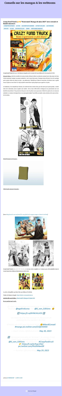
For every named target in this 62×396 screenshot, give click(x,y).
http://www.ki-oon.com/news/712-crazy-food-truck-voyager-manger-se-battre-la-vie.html (27, 214)
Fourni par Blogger (31, 391)
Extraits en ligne (40, 25)
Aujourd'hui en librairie (28, 25)
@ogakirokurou (22, 309)
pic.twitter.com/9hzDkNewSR (31, 346)
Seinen (27, 28)
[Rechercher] (58, 3)
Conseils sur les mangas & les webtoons (30, 3)
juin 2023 (6, 28)
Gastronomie (50, 25)
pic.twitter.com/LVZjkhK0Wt (35, 327)
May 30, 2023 (45, 331)
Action (18, 25)
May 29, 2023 (43, 350)
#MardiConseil (49, 324)
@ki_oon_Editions (42, 309)
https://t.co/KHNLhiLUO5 (31, 313)
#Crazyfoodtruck (46, 342)
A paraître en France (9, 25)
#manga (18, 327)
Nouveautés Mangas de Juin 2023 (26, 298)
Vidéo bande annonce (36, 28)
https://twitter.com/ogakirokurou (25, 295)
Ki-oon (12, 28)
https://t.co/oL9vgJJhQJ (32, 344)
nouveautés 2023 (19, 28)
